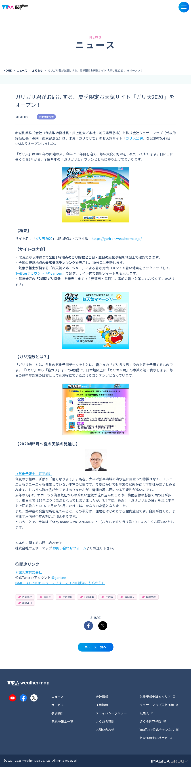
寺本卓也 (65, 597)
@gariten (58, 577)
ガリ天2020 (134, 138)
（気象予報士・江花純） (33, 473)
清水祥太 (127, 597)
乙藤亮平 (25, 597)
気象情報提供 (46, 117)
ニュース (22, 70)
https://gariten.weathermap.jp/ (117, 238)
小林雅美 (87, 597)
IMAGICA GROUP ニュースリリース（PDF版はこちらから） (60, 582)
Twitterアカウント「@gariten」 (40, 273)
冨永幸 (45, 597)
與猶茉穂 (149, 597)
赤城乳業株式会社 (28, 572)
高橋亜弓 (25, 603)
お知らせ (37, 70)
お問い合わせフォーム (69, 548)
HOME (8, 70)
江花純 (107, 597)
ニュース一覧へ (95, 647)
